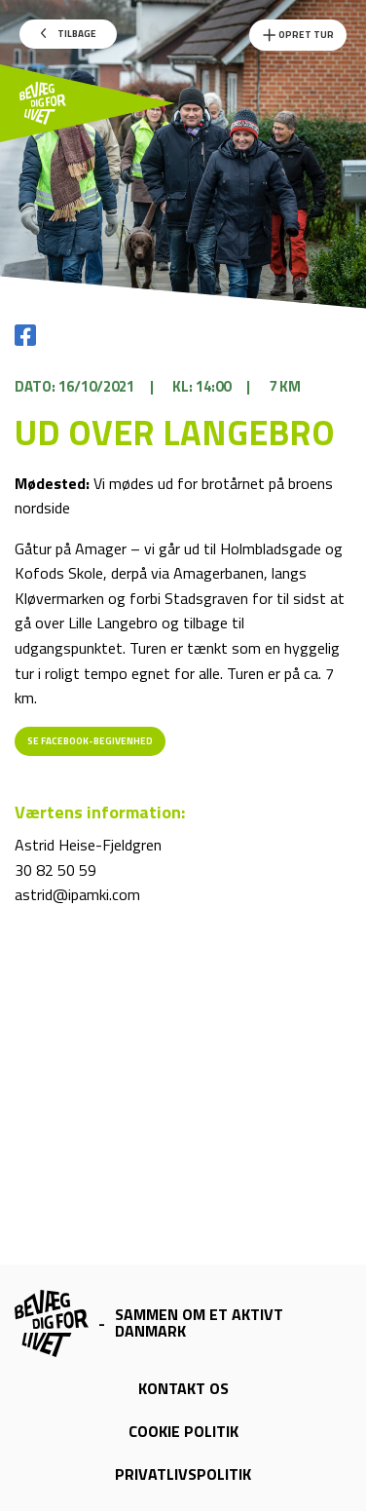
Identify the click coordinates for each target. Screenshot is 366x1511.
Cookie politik (183, 1431)
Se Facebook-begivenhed (90, 741)
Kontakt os (183, 1388)
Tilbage (68, 33)
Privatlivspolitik (183, 1474)
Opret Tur (298, 35)
